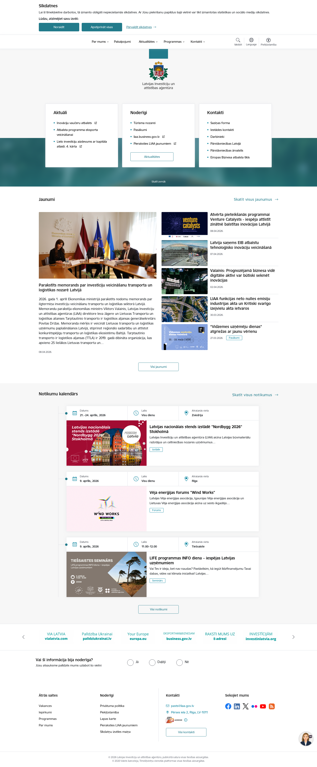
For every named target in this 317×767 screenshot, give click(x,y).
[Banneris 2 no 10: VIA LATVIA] (56, 637)
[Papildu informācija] (185, 719)
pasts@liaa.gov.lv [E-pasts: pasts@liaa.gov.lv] (182, 706)
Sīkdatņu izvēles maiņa (115, 732)
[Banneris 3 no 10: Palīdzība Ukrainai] (97, 637)
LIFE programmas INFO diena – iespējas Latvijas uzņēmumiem (192, 560)
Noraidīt (59, 27)
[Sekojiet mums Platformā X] (246, 706)
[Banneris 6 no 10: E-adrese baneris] (220, 637)
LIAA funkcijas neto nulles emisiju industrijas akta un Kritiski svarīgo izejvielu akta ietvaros (240, 303)
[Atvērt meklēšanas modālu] (238, 42)
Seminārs (157, 580)
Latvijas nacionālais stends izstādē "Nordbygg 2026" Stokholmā (196, 429)
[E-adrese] (174, 720)
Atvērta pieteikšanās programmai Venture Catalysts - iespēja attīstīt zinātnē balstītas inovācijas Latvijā (240, 219)
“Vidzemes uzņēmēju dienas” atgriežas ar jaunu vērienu (236, 329)
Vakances (45, 706)
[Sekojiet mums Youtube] (263, 706)
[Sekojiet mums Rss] (272, 706)
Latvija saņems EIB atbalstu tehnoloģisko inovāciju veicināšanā (241, 245)
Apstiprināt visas (102, 27)
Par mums (46, 725)
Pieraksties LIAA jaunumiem (118, 725)
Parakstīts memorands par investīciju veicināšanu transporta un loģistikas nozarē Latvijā (95, 287)
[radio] (132, 661)
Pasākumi (234, 337)
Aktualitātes (152, 157)
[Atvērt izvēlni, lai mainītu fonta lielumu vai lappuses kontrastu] (268, 42)
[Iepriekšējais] (23, 637)
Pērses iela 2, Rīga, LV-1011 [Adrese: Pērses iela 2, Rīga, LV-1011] (189, 712)
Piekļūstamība (109, 712)
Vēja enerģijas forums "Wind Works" (182, 492)
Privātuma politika (112, 706)
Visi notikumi (158, 609)
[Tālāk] (293, 637)
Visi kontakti (186, 732)
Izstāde (156, 449)
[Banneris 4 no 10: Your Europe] (138, 637)
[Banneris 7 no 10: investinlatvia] (260, 637)
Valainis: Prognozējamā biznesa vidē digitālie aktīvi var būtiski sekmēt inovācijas (242, 275)
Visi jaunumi (158, 367)
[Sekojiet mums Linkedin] (237, 706)
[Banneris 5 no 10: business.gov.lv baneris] (179, 637)
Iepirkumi (45, 712)
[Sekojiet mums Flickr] (254, 706)
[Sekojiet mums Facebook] (228, 706)
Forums (156, 510)
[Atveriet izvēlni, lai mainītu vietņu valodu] (251, 42)
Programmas (48, 719)
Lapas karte (108, 719)
